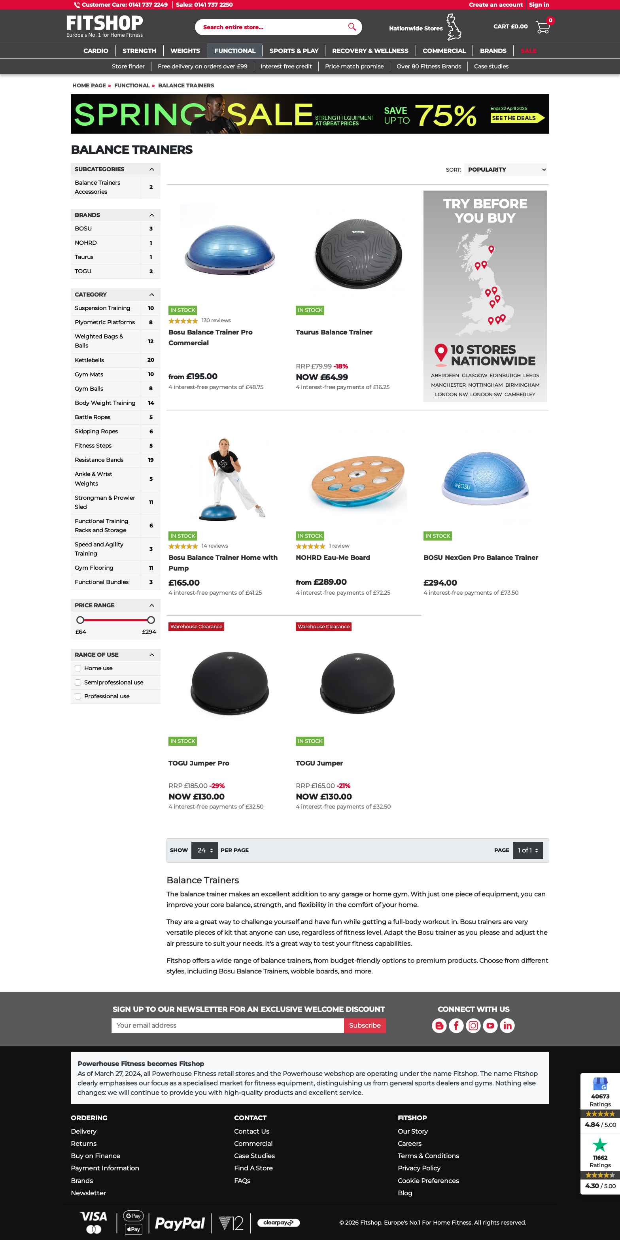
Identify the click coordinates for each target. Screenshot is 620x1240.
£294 (149, 635)
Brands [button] (115, 218)
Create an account (496, 4)
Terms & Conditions (428, 1156)
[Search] (275, 29)
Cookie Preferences (428, 1181)
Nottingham (485, 388)
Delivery (83, 1131)
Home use (98, 671)
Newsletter (88, 1193)
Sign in (539, 4)
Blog (405, 1193)
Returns (83, 1143)
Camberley (520, 398)
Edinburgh (505, 379)
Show (179, 854)
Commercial (253, 1143)
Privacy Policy (419, 1168)
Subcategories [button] (115, 172)
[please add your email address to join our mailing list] (228, 1025)
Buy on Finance (95, 1156)
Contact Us (251, 1131)
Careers (410, 1143)
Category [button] (115, 298)
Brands (82, 1181)
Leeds (531, 379)
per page (235, 854)
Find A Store (253, 1168)
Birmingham (522, 388)
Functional (132, 89)
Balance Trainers (186, 89)
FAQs (242, 1181)
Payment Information (105, 1168)
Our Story (413, 1131)
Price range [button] (115, 608)
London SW (486, 398)
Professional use (106, 699)
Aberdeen (445, 379)
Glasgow (474, 379)
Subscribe (365, 1025)
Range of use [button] (115, 658)
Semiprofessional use (113, 686)
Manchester (448, 388)
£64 (81, 635)
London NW (451, 398)
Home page (89, 89)
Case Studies (254, 1156)
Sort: (453, 173)
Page (501, 854)
